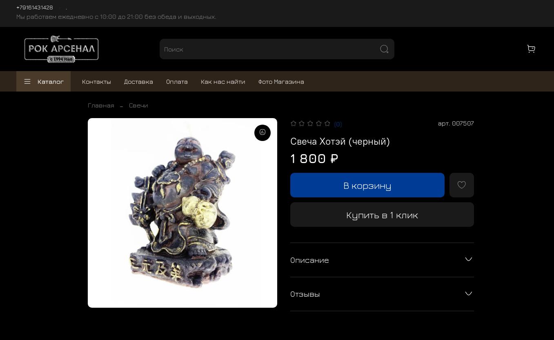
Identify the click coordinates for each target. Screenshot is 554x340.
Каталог (43, 81)
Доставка (138, 81)
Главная (101, 105)
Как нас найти (223, 81)
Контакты (96, 81)
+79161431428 (34, 7)
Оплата (177, 81)
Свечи (138, 105)
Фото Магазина (281, 81)
